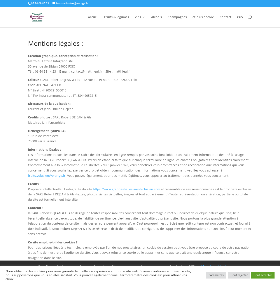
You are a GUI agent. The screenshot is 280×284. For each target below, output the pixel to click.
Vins (138, 17)
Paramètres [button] (216, 275)
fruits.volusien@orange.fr (46, 175)
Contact (225, 17)
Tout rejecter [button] (239, 275)
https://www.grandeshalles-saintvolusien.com (126, 189)
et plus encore (203, 17)
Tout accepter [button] (263, 275)
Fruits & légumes (116, 17)
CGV (240, 17)
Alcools (156, 17)
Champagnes (177, 17)
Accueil (93, 17)
